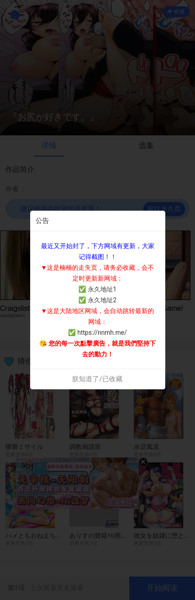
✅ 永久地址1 (97, 289)
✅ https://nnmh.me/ (97, 332)
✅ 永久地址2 (97, 300)
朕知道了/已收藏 (97, 379)
